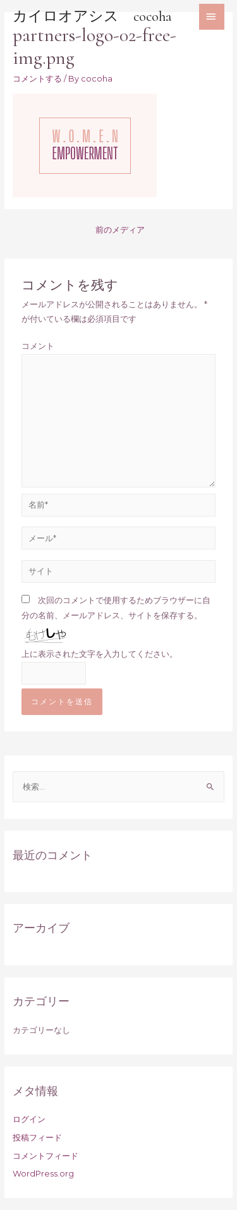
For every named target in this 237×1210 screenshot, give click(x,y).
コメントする (37, 78)
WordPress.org (43, 1173)
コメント (37, 346)
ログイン (29, 1119)
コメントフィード (45, 1156)
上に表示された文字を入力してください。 (99, 654)
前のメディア (120, 230)
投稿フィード (37, 1137)
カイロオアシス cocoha (92, 16)
